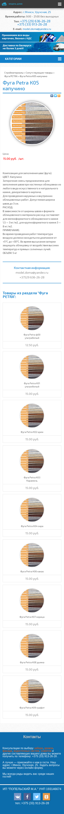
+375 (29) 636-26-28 (35, 21)
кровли (48, 748)
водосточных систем (26, 750)
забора (38, 748)
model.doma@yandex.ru (37, 28)
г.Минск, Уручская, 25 (37, 12)
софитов (46, 750)
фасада (7, 750)
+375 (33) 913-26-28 (32, 24)
